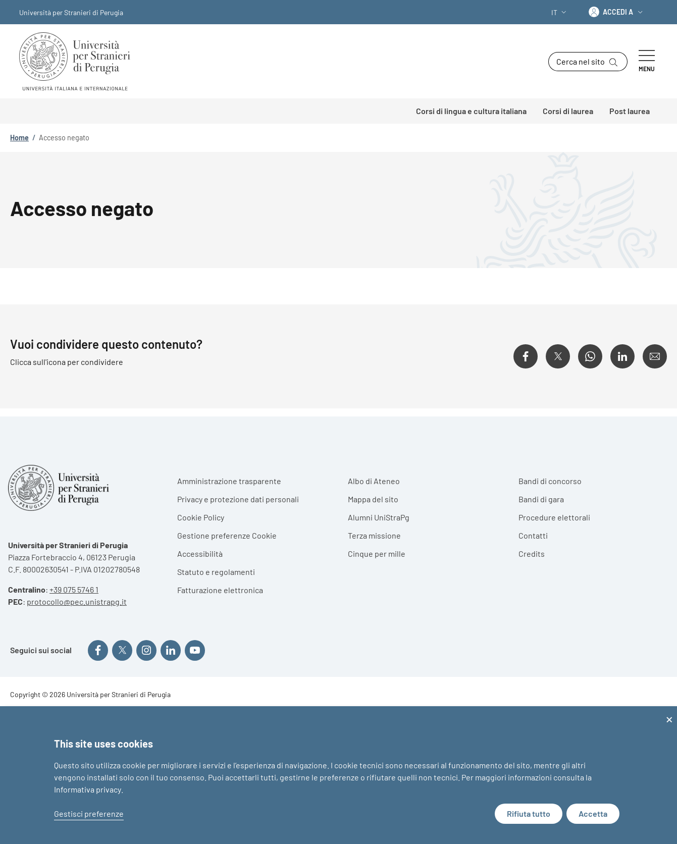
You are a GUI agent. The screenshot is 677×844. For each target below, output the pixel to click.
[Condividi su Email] (655, 356)
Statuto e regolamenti (216, 571)
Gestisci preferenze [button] (89, 813)
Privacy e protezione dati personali (238, 499)
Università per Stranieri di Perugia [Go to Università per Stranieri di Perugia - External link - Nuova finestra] (71, 12)
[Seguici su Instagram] (146, 650)
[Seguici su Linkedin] (171, 650)
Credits (531, 553)
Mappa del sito (373, 499)
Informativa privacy (87, 789)
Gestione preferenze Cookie (227, 535)
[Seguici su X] (122, 650)
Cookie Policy (200, 517)
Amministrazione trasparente (229, 481)
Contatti (533, 535)
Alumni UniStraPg (378, 517)
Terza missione (374, 535)
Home (19, 137)
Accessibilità (200, 553)
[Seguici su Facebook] (98, 650)
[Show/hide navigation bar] (647, 61)
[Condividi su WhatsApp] (590, 356)
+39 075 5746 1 (73, 589)
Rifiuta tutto (528, 813)
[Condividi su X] (558, 356)
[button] (560, 12)
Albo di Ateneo (374, 481)
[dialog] (338, 775)
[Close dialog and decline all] (669, 712)
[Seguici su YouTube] (195, 650)
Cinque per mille (376, 553)
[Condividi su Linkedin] (622, 356)
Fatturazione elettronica (220, 590)
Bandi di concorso (550, 481)
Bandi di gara (541, 499)
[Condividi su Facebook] (525, 356)
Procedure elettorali (554, 517)
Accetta (593, 813)
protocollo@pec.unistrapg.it (77, 601)
